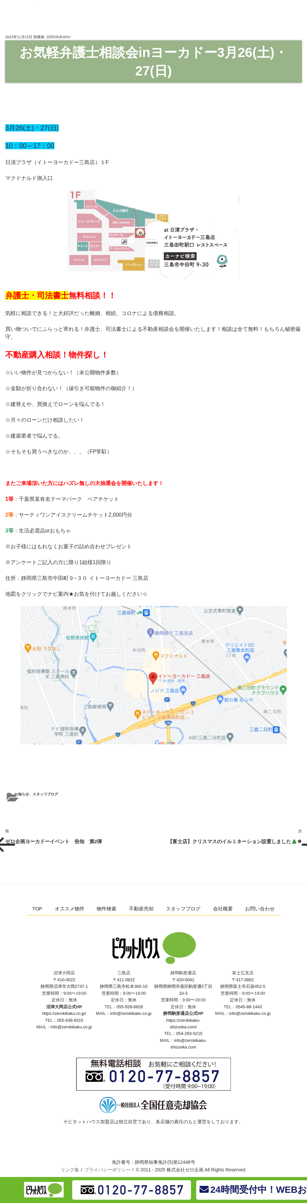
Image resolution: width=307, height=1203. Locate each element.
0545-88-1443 (249, 1006)
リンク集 (70, 1169)
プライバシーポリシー (107, 1169)
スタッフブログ (45, 794)
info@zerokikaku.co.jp (71, 1026)
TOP (37, 908)
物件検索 (106, 908)
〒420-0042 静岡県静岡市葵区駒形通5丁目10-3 (183, 986)
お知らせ (22, 794)
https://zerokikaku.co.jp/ (64, 1013)
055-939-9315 (70, 1020)
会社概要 (223, 908)
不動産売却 (141, 908)
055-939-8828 (130, 1006)
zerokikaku (58, 37)
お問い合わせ (260, 908)
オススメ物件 (69, 908)
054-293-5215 (189, 1033)
